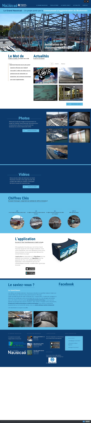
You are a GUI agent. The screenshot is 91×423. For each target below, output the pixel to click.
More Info (87, 421)
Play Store (37, 290)
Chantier (57, 63)
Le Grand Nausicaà (42, 5)
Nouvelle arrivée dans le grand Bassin (44, 106)
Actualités (76, 5)
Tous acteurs (54, 5)
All (51, 63)
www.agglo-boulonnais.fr (73, 381)
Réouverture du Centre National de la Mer (70, 82)
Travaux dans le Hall (65, 106)
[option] (20, 353)
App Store (35, 292)
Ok (83, 421)
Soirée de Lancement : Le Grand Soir (44, 82)
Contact (85, 5)
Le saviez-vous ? (66, 5)
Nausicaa (63, 63)
